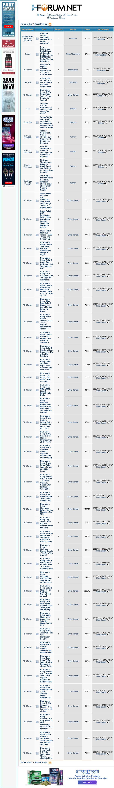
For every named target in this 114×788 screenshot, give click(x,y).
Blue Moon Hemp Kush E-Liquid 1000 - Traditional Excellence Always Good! (46, 536)
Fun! (27, 109)
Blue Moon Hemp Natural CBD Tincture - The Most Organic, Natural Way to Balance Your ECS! (46, 482)
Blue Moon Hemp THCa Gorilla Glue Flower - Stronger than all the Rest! (46, 437)
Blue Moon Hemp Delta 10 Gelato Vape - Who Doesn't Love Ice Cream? (46, 365)
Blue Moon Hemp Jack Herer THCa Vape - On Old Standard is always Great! (46, 661)
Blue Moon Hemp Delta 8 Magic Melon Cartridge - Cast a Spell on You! (46, 591)
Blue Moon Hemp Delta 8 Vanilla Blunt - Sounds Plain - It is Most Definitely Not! (46, 564)
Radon (27, 54)
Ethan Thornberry (73, 54)
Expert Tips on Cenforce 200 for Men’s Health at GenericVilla (46, 82)
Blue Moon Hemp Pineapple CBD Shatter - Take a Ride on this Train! (46, 577)
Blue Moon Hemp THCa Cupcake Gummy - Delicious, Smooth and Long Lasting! (46, 451)
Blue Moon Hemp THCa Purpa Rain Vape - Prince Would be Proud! (46, 466)
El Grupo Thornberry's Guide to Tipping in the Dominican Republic (46, 151)
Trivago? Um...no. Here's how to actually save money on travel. (46, 109)
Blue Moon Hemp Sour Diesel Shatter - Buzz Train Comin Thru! (46, 496)
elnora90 (73, 38)
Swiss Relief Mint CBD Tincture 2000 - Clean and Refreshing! (46, 235)
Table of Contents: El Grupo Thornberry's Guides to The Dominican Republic (46, 137)
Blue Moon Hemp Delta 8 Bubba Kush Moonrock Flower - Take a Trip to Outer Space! (46, 289)
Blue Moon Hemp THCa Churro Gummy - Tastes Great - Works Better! (46, 647)
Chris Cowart (73, 95)
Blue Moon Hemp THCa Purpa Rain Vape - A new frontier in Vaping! (45, 95)
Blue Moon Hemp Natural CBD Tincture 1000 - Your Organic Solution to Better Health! (46, 676)
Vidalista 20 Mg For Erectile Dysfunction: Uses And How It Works (46, 70)
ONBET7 (101, 96)
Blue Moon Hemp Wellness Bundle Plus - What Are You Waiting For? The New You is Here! (46, 405)
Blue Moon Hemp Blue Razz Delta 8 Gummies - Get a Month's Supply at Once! (46, 305)
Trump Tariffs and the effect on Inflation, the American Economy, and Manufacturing (46, 122)
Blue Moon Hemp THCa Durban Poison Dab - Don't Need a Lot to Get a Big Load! (45, 422)
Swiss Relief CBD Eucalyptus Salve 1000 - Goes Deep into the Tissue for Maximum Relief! (45, 219)
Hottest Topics (71, 15)
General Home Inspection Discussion (27, 38)
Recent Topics (56, 15)
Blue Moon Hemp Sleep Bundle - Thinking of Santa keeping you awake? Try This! (46, 738)
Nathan (73, 109)
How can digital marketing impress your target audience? (46, 38)
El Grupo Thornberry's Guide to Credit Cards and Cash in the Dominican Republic (46, 166)
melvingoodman (101, 55)
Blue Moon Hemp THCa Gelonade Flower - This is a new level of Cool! (46, 706)
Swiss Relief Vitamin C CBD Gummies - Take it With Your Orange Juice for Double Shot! (46, 200)
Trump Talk (28, 122)
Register (52, 18)
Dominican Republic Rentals (28, 183)
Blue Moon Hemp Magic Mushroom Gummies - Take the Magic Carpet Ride (46, 619)
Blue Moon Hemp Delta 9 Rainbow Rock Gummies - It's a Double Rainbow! (46, 351)
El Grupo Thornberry (28, 137)
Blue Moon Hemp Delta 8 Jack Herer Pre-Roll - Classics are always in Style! (46, 248)
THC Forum (27, 70)
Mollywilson (73, 70)
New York (27, 82)
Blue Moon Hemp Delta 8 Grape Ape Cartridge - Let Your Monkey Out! (46, 263)
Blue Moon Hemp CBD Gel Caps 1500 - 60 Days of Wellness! (46, 276)
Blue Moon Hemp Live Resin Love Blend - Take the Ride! (45, 377)
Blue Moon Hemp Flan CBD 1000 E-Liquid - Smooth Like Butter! (45, 390)
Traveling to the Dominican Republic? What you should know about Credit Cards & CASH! (46, 183)
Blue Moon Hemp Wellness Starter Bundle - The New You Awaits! (46, 550)
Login (62, 18)
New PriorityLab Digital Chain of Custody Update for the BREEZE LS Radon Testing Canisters (46, 54)
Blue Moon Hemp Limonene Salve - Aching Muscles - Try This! (46, 509)
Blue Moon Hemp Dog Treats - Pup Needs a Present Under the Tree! (46, 523)
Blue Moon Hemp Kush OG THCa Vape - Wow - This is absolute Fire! (46, 753)
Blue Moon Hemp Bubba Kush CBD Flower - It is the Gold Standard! (46, 337)
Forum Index (26, 24)
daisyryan (73, 82)
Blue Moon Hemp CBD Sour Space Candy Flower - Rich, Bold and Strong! (46, 604)
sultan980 (101, 39)
